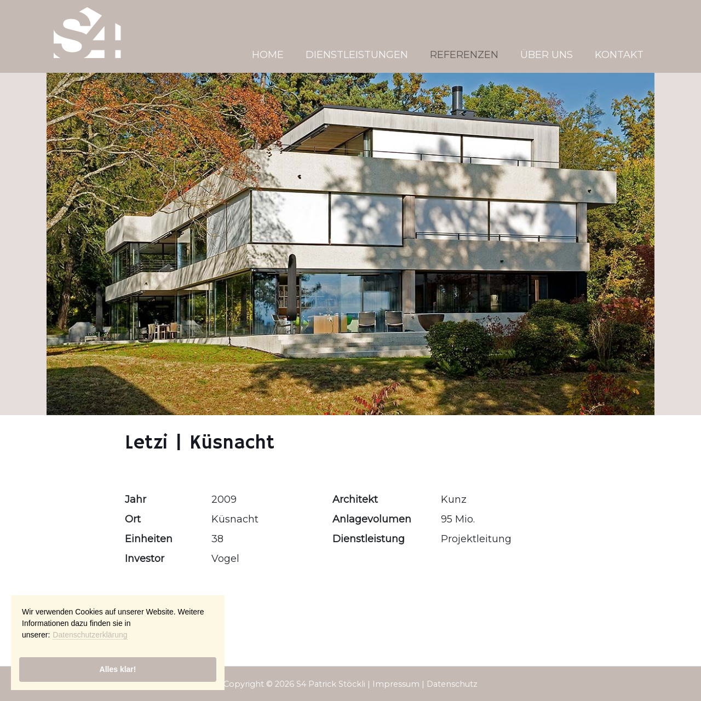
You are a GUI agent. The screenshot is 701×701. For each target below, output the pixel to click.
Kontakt (619, 55)
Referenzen (464, 55)
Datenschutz (452, 684)
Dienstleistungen (357, 55)
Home (268, 55)
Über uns (546, 55)
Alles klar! (118, 669)
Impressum (396, 684)
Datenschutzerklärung (90, 634)
